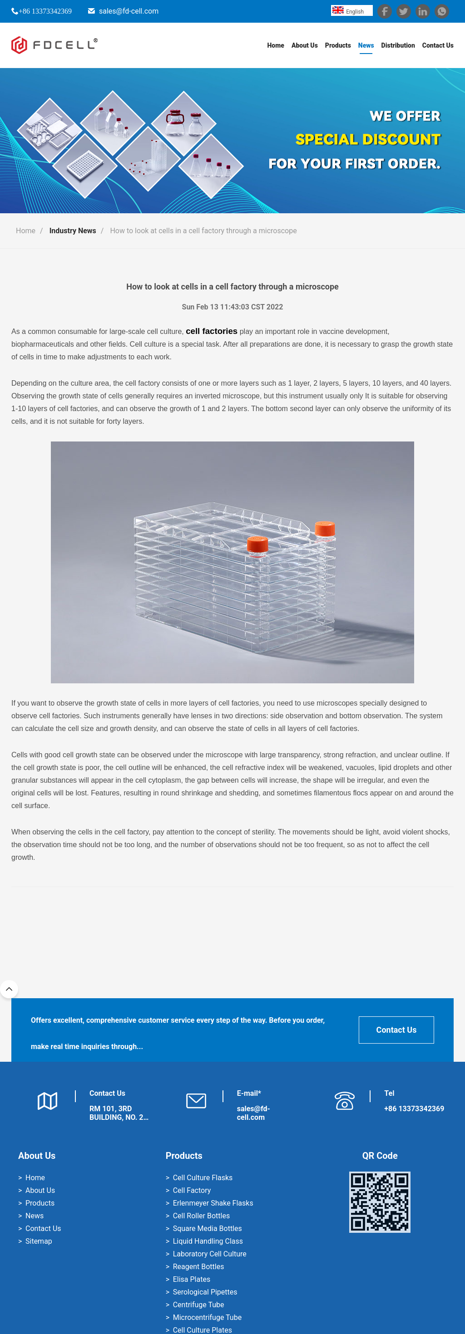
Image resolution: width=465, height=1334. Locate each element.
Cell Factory (192, 1190)
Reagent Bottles (198, 1266)
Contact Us (438, 45)
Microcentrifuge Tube (207, 1317)
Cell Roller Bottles (201, 1215)
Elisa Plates (191, 1279)
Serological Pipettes (205, 1292)
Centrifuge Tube (198, 1304)
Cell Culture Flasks (203, 1177)
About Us (305, 45)
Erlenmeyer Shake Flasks (213, 1203)
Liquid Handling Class (208, 1241)
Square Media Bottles (207, 1228)
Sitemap (38, 1241)
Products (338, 45)
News (366, 45)
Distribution (398, 45)
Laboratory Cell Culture (210, 1254)
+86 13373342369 (45, 11)
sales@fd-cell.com (128, 11)
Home (275, 45)
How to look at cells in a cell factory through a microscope (203, 230)
